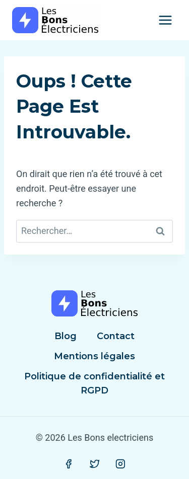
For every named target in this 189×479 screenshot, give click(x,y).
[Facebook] (68, 464)
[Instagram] (120, 464)
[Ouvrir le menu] (165, 20)
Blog (65, 336)
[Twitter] (95, 464)
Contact (116, 336)
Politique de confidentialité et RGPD (94, 383)
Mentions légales (94, 356)
